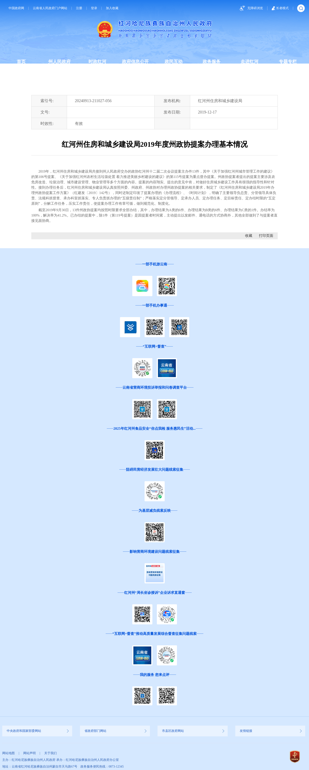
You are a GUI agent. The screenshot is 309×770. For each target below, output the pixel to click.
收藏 (248, 235)
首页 (21, 61)
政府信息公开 (135, 61)
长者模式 (280, 8)
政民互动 (174, 61)
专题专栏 (288, 61)
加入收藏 (112, 8)
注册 (79, 8)
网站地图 (8, 753)
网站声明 (29, 753)
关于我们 (50, 753)
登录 (94, 8)
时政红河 (97, 61)
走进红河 (250, 61)
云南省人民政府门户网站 (50, 8)
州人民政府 (59, 61)
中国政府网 (16, 8)
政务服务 (212, 61)
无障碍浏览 (250, 8)
